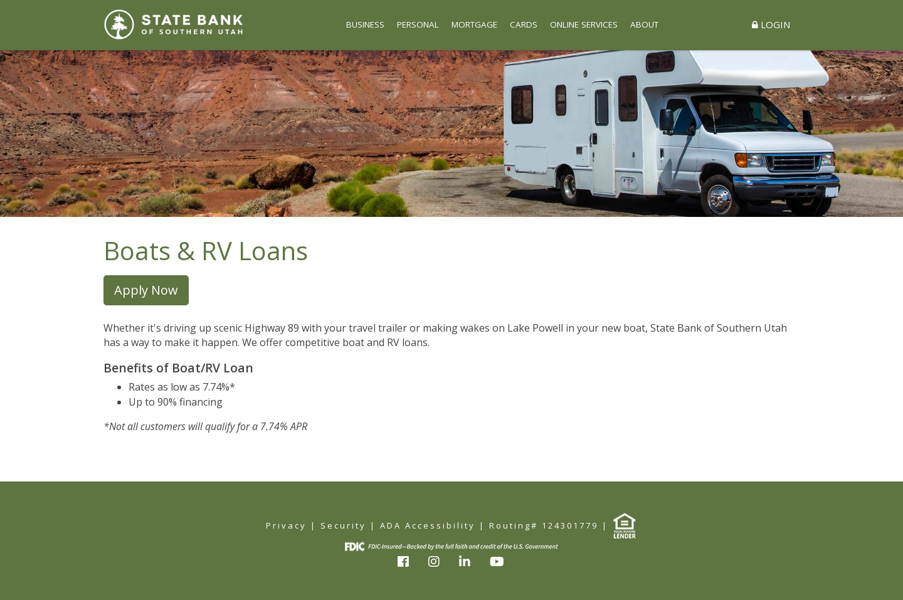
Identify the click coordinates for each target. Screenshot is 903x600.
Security (343, 525)
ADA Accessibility (427, 525)
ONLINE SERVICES (584, 24)
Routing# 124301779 (543, 525)
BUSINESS (365, 24)
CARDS (523, 24)
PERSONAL (418, 24)
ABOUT (644, 24)
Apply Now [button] (146, 290)
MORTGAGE (474, 24)
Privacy (286, 525)
